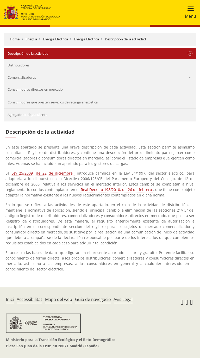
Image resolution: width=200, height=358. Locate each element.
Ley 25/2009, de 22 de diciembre (43, 173)
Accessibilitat (29, 299)
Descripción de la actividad (125, 39)
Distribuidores (18, 65)
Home (15, 39)
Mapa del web (58, 299)
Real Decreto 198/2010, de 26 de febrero (117, 189)
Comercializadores (22, 77)
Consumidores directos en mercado (35, 89)
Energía (31, 39)
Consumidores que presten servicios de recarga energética (53, 102)
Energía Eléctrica (55, 39)
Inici (10, 299)
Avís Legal (123, 299)
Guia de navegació (93, 299)
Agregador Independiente (27, 114)
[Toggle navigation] (189, 12)
